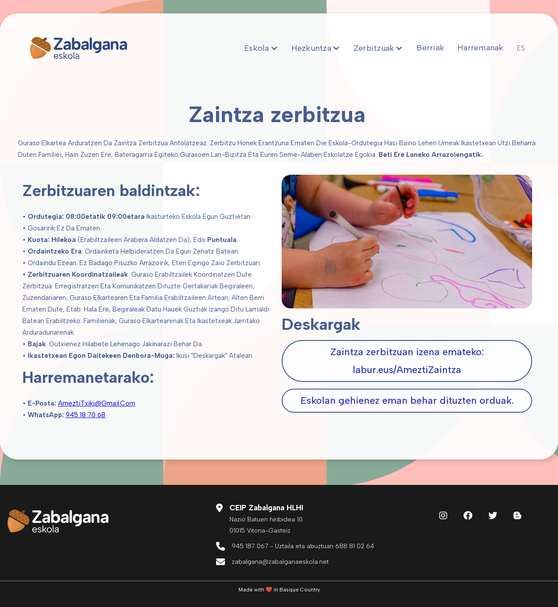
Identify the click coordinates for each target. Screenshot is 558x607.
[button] (261, 48)
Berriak (430, 48)
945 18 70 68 (85, 415)
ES (521, 48)
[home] (78, 48)
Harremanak (481, 48)
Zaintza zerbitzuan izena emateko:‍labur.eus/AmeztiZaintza (407, 361)
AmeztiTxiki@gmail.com (96, 403)
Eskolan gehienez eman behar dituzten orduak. (407, 400)
